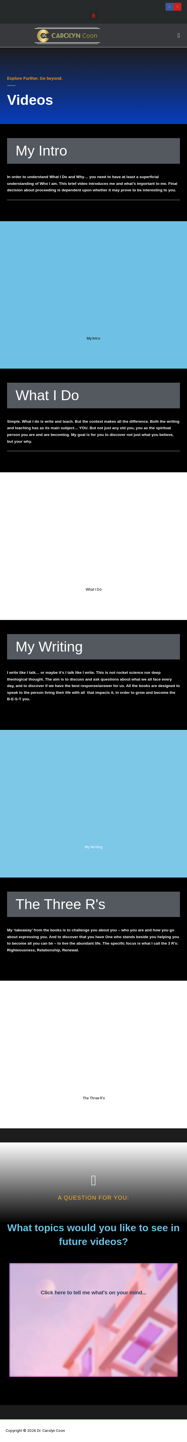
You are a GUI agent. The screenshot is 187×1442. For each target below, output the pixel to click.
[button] (93, 16)
